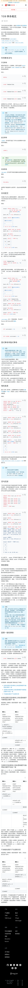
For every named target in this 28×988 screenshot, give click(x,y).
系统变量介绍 (15, 614)
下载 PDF (5, 21)
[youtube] (15, 935)
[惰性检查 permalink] (9, 363)
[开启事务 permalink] (8, 62)
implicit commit (8, 334)
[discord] (12, 935)
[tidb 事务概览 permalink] (18, 16)
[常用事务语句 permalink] (13, 58)
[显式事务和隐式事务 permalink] (18, 320)
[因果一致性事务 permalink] (15, 602)
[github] (7, 932)
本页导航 (14, 9)
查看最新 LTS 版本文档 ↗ (14, 2)
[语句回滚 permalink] (9, 455)
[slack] (20, 932)
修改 (15, 302)
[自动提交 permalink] (9, 181)
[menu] (2, 5)
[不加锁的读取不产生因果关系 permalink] (22, 816)
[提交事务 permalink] (8, 129)
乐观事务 (18, 25)
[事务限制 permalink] (9, 534)
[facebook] (17, 932)
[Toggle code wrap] (23, 76)
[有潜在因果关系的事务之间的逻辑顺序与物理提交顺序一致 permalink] (16, 666)
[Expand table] (25, 675)
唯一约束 (7, 369)
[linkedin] (14, 932)
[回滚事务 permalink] (8, 159)
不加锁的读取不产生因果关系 (11, 661)
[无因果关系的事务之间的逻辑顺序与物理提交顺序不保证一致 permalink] (17, 734)
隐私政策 (18, 950)
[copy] (25, 76)
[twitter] (10, 932)
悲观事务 (24, 25)
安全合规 (22, 950)
